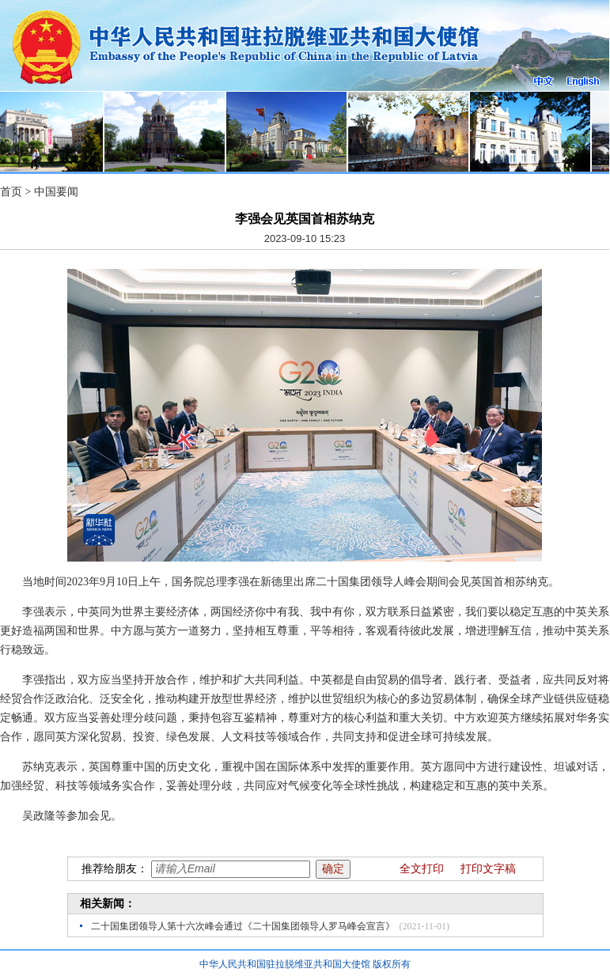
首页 (11, 192)
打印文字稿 (488, 869)
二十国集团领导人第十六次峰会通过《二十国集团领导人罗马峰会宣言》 (243, 926)
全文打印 (422, 869)
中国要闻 (56, 192)
